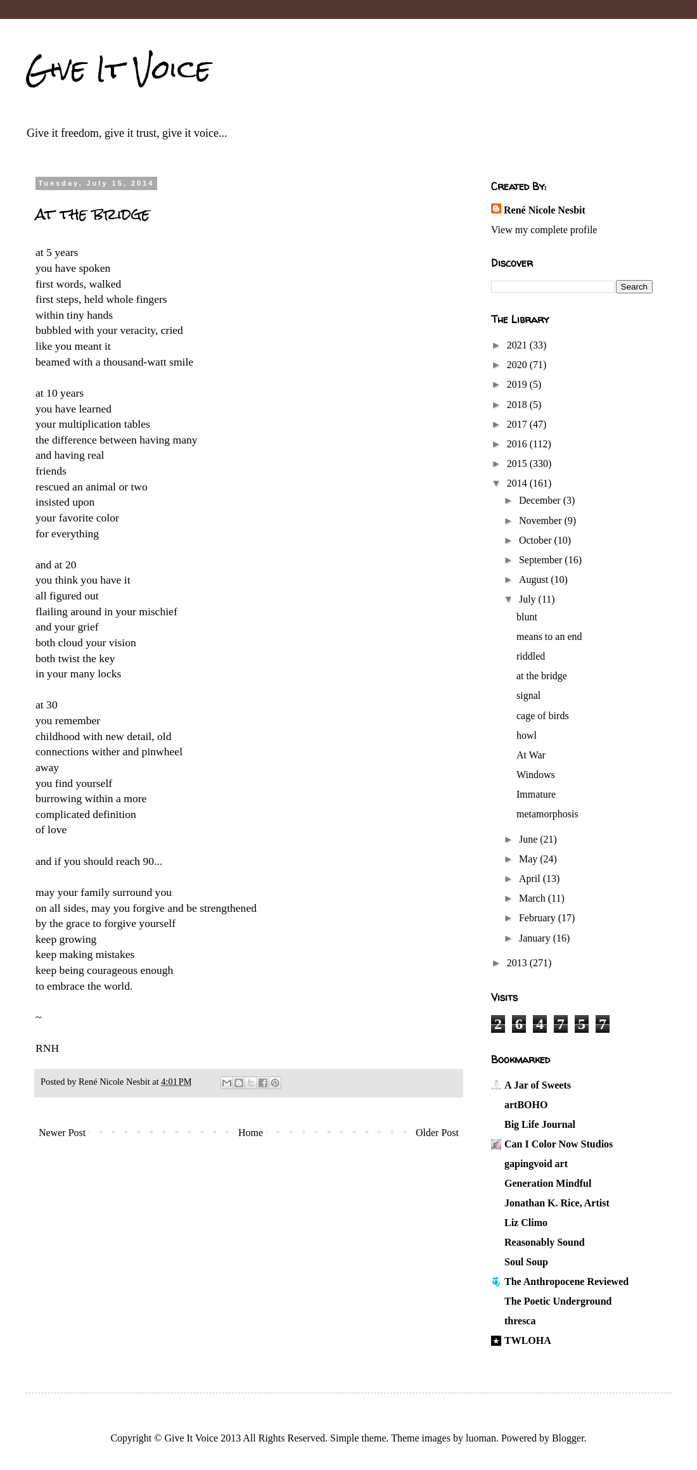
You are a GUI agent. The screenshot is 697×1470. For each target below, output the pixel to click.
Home (250, 1132)
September (542, 559)
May (529, 858)
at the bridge (541, 675)
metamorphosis (547, 813)
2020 (518, 364)
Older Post (437, 1132)
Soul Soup (526, 1261)
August (535, 579)
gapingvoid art (536, 1163)
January (536, 938)
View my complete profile (544, 229)
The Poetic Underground (557, 1301)
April (531, 878)
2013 (518, 962)
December (541, 500)
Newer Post (62, 1132)
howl (526, 735)
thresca (519, 1320)
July (529, 599)
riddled (530, 656)
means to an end (549, 636)
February (538, 917)
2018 (518, 404)
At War (531, 755)
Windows (535, 774)
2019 (518, 384)
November (542, 520)
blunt (526, 616)
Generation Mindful (547, 1183)
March (533, 898)
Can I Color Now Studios (558, 1144)
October (536, 540)
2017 (518, 424)
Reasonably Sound (544, 1242)
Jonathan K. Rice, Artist (557, 1203)
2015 (518, 463)
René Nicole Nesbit (544, 210)
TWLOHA (527, 1340)
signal (528, 695)
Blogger (568, 1438)
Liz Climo (525, 1222)
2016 (518, 443)
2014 (518, 483)
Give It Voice (118, 69)
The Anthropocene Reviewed (566, 1281)
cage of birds (542, 715)
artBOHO (525, 1104)
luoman (481, 1438)
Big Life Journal (539, 1124)
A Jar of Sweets (537, 1085)
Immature (536, 794)
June (529, 839)
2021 (518, 345)
